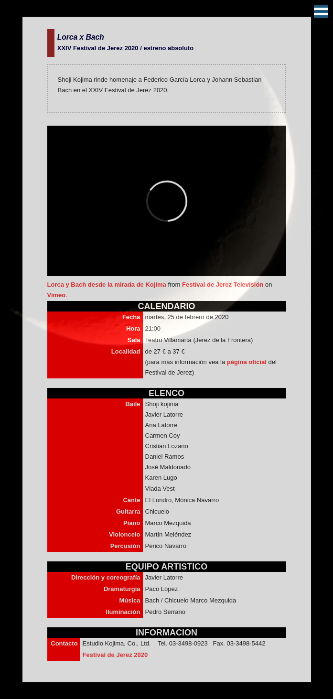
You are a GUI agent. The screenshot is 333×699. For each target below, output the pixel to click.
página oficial (248, 362)
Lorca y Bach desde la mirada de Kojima (106, 284)
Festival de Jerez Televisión (222, 284)
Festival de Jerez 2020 (115, 654)
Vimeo (56, 295)
